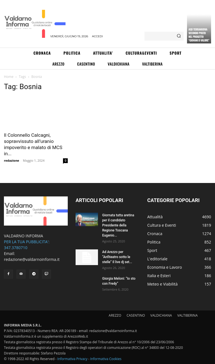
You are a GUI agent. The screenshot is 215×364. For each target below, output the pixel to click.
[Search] (179, 36)
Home (8, 76)
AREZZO (115, 315)
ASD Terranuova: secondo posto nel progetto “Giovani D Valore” (198, 34)
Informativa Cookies (105, 358)
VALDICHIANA (161, 315)
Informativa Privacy (72, 358)
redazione (11, 160)
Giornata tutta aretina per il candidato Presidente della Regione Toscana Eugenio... (118, 225)
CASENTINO (136, 315)
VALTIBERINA (187, 315)
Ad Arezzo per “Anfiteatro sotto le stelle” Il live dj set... (117, 257)
